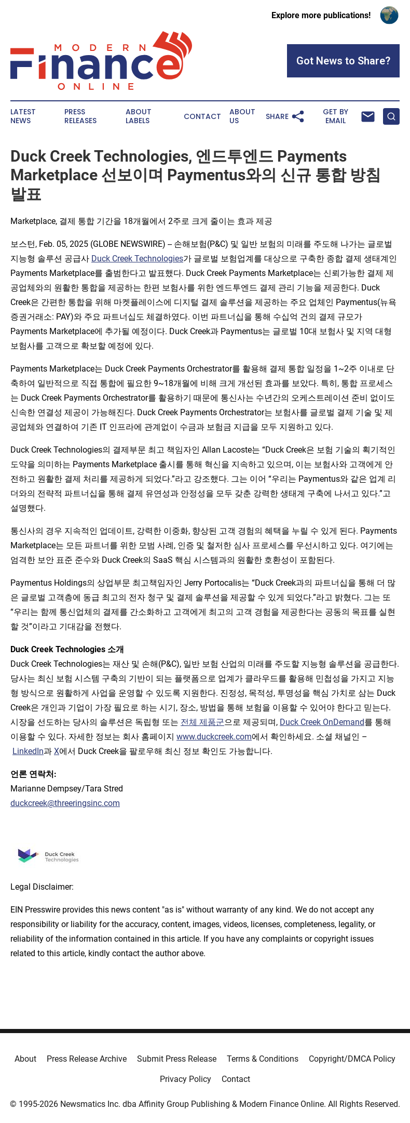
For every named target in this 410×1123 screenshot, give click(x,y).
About (25, 1059)
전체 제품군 (202, 722)
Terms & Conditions (262, 1059)
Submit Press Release (176, 1059)
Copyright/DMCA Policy (352, 1059)
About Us (242, 116)
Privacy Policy (185, 1079)
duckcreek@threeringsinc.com (65, 803)
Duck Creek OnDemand (322, 722)
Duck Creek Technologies (137, 258)
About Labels (139, 116)
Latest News (23, 116)
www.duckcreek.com (214, 737)
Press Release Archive (87, 1059)
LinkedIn (28, 751)
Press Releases (80, 116)
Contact (202, 116)
